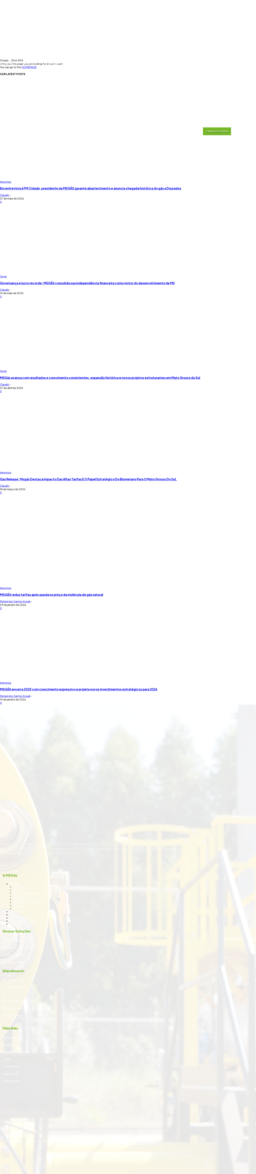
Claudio (4, 195)
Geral (3, 276)
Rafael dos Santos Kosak (15, 601)
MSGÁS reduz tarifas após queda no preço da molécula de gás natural (51, 595)
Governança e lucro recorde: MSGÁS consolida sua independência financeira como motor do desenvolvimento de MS (87, 283)
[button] (195, 131)
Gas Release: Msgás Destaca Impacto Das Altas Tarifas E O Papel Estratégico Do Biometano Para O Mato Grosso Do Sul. (88, 479)
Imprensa (5, 472)
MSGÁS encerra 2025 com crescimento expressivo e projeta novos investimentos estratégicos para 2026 (78, 689)
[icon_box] (128, 894)
